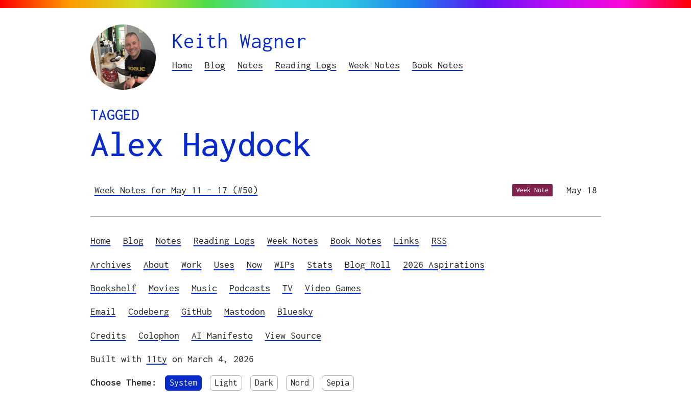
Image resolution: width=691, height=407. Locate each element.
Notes (250, 65)
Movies (164, 288)
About (156, 264)
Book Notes (437, 65)
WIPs (284, 264)
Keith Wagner (239, 40)
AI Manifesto (222, 335)
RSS (439, 240)
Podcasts (249, 288)
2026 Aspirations (444, 264)
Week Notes (374, 65)
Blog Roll (368, 264)
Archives (110, 264)
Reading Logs (306, 65)
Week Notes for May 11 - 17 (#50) (176, 190)
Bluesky (295, 311)
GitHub (196, 311)
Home (182, 65)
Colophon (158, 335)
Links (406, 240)
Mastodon (244, 311)
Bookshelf (113, 288)
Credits (108, 335)
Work (191, 264)
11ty (157, 358)
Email (103, 311)
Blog (215, 65)
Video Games (333, 288)
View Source (293, 335)
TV (287, 288)
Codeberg (148, 311)
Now (254, 264)
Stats (319, 264)
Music (204, 288)
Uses (224, 264)
